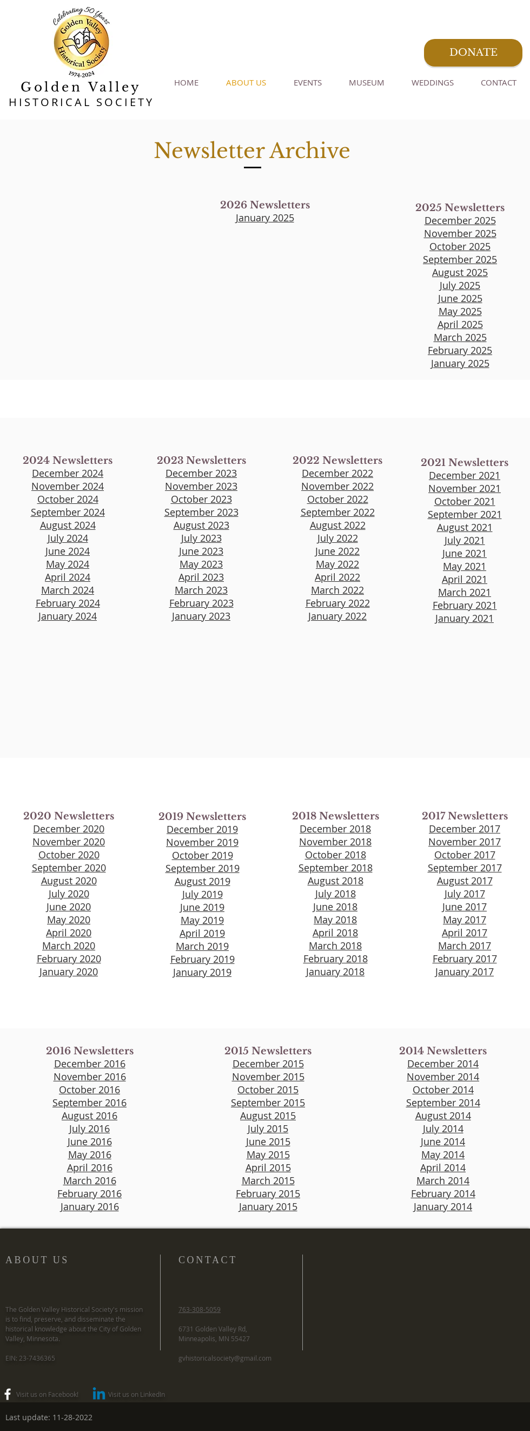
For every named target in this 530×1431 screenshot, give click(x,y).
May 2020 (68, 919)
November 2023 (201, 486)
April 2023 (201, 576)
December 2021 (464, 475)
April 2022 (337, 576)
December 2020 (68, 828)
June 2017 (464, 906)
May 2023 (201, 563)
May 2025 (460, 311)
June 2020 (69, 906)
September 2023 (201, 512)
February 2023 (201, 602)
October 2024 (67, 499)
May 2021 (464, 566)
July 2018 (335, 893)
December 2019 (202, 829)
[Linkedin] (99, 1394)
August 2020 (69, 880)
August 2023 (201, 524)
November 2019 (202, 842)
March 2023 (201, 589)
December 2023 (201, 473)
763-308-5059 (199, 1309)
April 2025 (460, 324)
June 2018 (335, 906)
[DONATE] (473, 53)
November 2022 (337, 486)
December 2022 (337, 473)
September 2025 (460, 259)
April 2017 (464, 932)
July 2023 (201, 537)
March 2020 (68, 945)
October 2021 (464, 501)
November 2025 (460, 233)
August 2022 (338, 524)
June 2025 (460, 298)
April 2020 (68, 932)
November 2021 (464, 488)
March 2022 (337, 589)
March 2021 (464, 592)
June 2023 (201, 550)
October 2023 (201, 499)
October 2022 (337, 499)
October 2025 (460, 246)
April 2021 (464, 579)
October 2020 (69, 854)
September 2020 (69, 867)
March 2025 (460, 337)
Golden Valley (81, 87)
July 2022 (337, 537)
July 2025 (460, 285)
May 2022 (337, 563)
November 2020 (68, 841)
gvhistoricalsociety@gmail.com (224, 1358)
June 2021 (464, 553)
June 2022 (337, 550)
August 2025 (460, 272)
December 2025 (460, 220)
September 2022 (338, 512)
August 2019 (202, 881)
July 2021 (465, 540)
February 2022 (338, 602)
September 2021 (465, 514)
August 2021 (465, 527)
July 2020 (69, 893)
